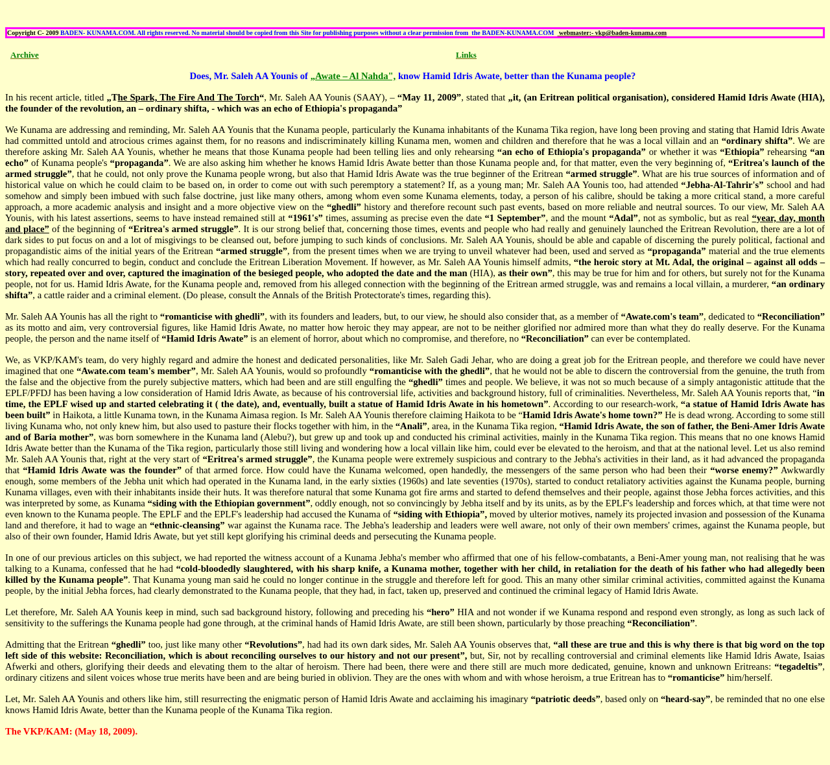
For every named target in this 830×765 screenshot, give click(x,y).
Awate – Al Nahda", (355, 76)
